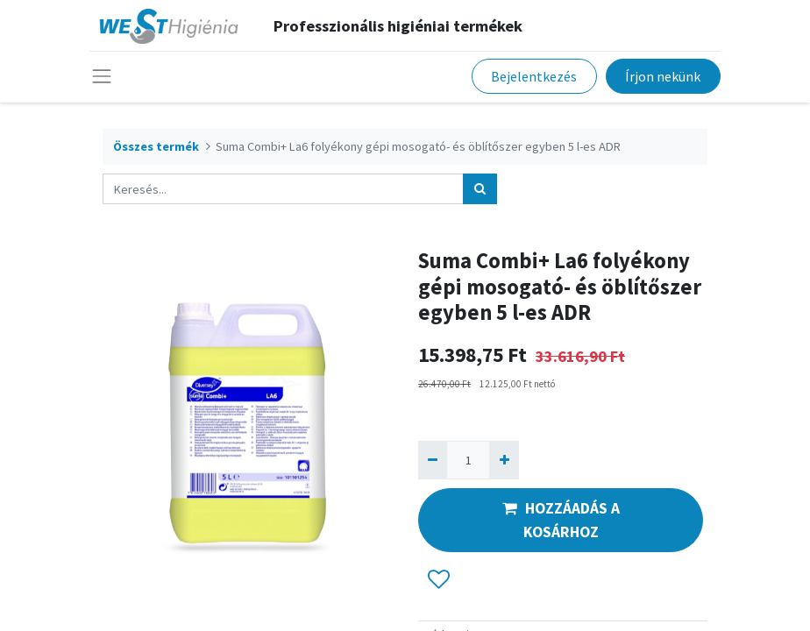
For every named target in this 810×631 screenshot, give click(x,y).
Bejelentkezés (534, 76)
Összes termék (156, 146)
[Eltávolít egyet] (432, 460)
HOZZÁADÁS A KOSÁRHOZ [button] (561, 520)
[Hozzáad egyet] (503, 460)
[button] (439, 580)
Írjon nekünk (662, 76)
